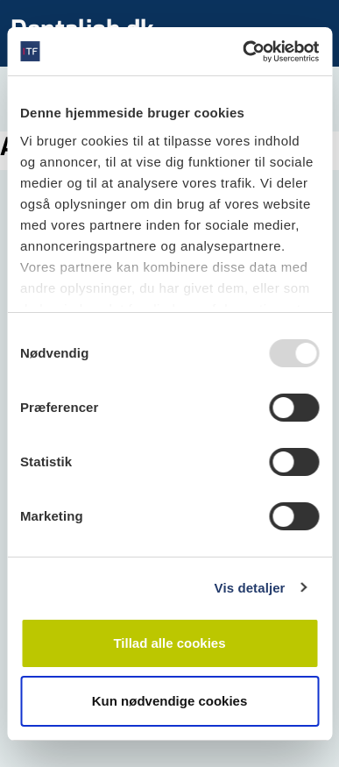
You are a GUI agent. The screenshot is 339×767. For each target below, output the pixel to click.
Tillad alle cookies (169, 643)
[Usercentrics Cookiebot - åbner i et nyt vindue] (243, 51)
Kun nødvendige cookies (170, 700)
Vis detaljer (250, 587)
